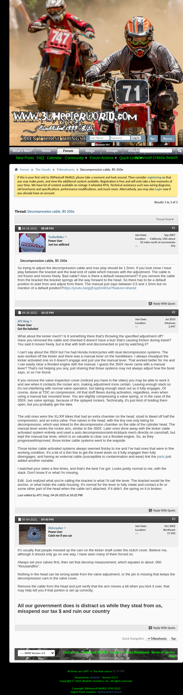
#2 (173, 312)
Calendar (54, 158)
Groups (112, 151)
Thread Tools (163, 219)
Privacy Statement (136, 652)
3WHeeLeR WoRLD (94, 652)
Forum (68, 151)
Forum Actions (102, 158)
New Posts (25, 158)
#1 (173, 228)
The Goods (42, 169)
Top (173, 638)
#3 (173, 519)
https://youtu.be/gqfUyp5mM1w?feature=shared (99, 288)
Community (74, 158)
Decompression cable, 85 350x (51, 211)
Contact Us (71, 652)
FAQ (40, 158)
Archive (115, 652)
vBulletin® (95, 677)
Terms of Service (163, 652)
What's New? (22, 151)
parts (161, 457)
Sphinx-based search (110, 692)
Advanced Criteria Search (156, 157)
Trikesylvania (66, 169)
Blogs (90, 151)
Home (46, 151)
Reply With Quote (162, 304)
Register (167, 138)
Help (152, 138)
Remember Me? (100, 144)
